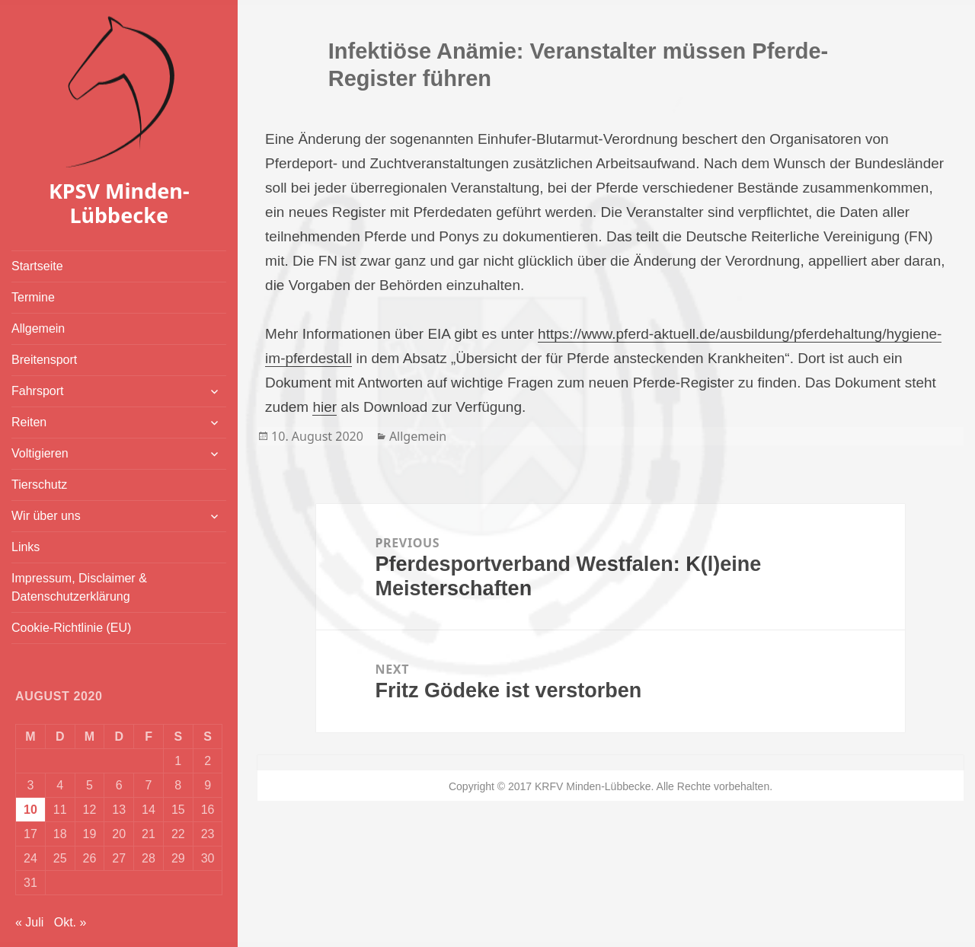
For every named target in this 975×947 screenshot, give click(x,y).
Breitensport (44, 359)
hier (324, 407)
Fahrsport (37, 390)
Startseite (37, 266)
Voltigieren (40, 453)
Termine (33, 297)
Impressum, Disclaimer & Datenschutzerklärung (79, 587)
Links (25, 546)
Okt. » (70, 922)
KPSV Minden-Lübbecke (119, 203)
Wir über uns (46, 515)
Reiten (28, 422)
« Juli (29, 922)
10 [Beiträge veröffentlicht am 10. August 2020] (30, 809)
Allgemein (38, 328)
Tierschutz (39, 484)
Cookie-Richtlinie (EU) (71, 627)
